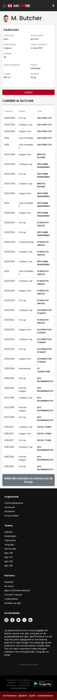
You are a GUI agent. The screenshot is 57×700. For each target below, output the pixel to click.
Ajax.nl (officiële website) (17, 590)
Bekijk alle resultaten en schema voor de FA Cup (28, 480)
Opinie (32, 695)
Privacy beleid (11, 515)
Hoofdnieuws (10, 695)
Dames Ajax (10, 548)
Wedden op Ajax (12, 603)
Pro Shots (9, 586)
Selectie (8, 531)
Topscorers (10, 540)
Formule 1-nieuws (13, 594)
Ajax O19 (8, 553)
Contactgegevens (13, 503)
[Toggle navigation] (4, 6)
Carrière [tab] (28, 92)
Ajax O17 (8, 557)
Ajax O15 (8, 565)
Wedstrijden (10, 536)
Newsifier (8, 582)
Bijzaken (23, 695)
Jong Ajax (9, 544)
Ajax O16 (8, 561)
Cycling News (11, 598)
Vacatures (9, 507)
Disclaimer (9, 511)
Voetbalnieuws (45, 695)
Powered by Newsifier (28, 664)
